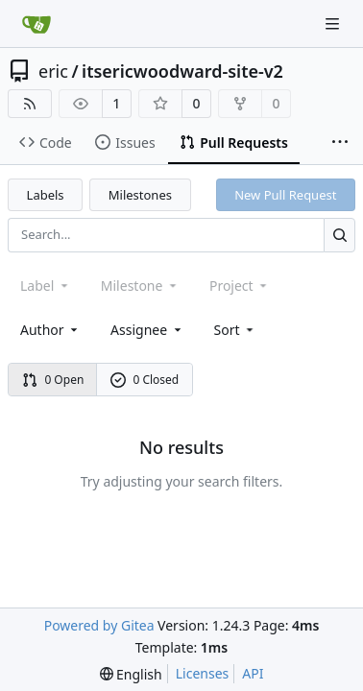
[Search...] (339, 234)
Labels (45, 194)
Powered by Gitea (99, 625)
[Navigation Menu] (334, 23)
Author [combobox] (50, 330)
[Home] (36, 24)
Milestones (140, 194)
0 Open (53, 379)
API (252, 673)
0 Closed (145, 379)
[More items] (340, 143)
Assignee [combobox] (147, 330)
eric (53, 71)
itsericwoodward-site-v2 (182, 71)
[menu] (236, 329)
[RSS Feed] (30, 103)
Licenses (203, 673)
